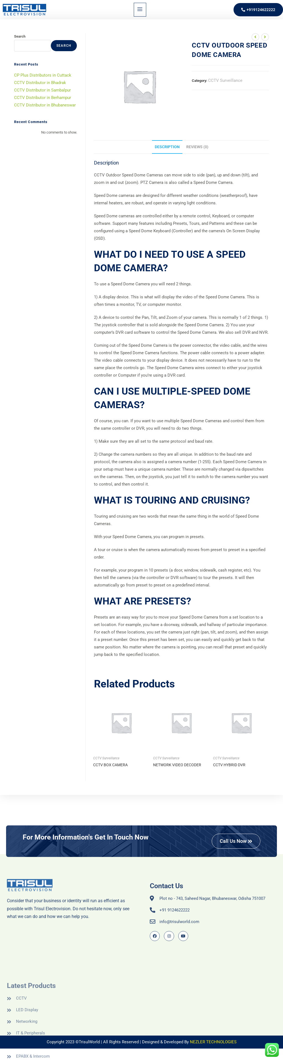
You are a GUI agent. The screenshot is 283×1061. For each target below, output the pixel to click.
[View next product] (265, 37)
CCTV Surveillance (225, 80)
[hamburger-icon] (140, 10)
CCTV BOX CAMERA (110, 765)
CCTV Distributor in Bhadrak (40, 82)
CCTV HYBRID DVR (229, 765)
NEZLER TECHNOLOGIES (213, 1041)
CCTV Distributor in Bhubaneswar (45, 105)
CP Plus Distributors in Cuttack (42, 75)
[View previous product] (255, 37)
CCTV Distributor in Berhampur (42, 97)
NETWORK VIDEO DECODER (177, 765)
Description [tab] (167, 147)
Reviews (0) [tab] (197, 147)
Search (19, 36)
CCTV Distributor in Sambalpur (42, 90)
